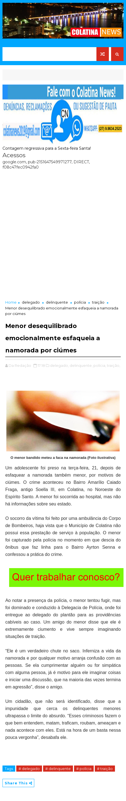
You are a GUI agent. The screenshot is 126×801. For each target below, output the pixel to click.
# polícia (83, 768)
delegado (31, 302)
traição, (113, 365)
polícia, (99, 365)
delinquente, (81, 365)
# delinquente (58, 768)
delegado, (59, 365)
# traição (105, 768)
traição (98, 302)
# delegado (29, 768)
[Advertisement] (63, 233)
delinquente (57, 302)
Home (11, 302)
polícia (80, 302)
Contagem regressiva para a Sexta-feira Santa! (46, 148)
